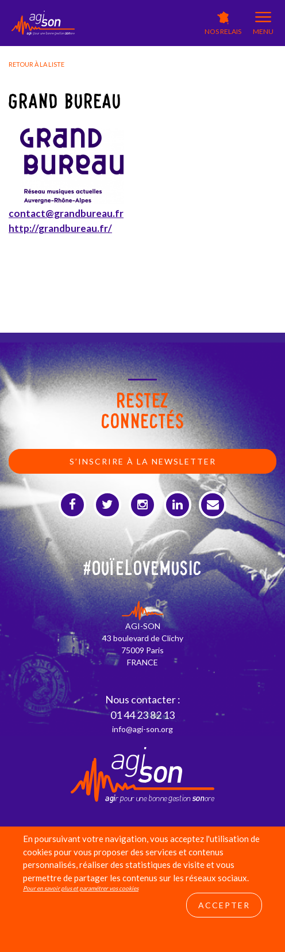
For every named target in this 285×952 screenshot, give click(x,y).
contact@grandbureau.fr (66, 213)
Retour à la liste (36, 64)
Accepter (224, 905)
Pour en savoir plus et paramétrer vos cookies (80, 888)
